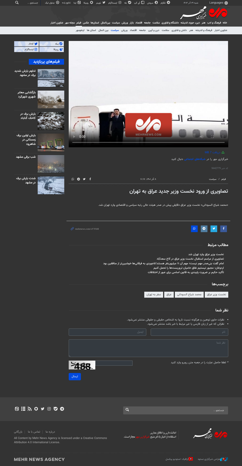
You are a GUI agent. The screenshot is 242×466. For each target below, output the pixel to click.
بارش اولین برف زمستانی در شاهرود (26, 140)
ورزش (125, 23)
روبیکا (89, 3)
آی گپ (139, 3)
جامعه (147, 23)
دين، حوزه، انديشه (190, 23)
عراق (168, 294)
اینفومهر (80, 30)
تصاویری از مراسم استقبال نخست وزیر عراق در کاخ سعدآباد (190, 259)
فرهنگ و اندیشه (203, 30)
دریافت (215, 152)
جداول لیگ (52, 3)
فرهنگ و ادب (214, 23)
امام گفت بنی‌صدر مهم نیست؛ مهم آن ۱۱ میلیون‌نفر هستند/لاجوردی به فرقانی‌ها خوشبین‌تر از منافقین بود (163, 263)
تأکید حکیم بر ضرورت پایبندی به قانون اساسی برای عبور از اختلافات (186, 272)
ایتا (77, 3)
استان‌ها (95, 23)
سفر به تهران (153, 294)
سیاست (116, 23)
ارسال (75, 376)
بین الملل (103, 30)
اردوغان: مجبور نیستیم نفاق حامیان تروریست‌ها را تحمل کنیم (188, 268)
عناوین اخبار (221, 30)
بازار (132, 23)
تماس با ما (34, 432)
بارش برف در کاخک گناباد (28, 116)
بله (128, 3)
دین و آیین (153, 30)
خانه (225, 23)
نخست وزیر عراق (216, 294)
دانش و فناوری (179, 30)
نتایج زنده (66, 2)
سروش (152, 3)
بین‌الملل (105, 23)
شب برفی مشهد (26, 157)
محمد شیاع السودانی (189, 294)
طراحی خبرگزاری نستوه (213, 459)
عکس (86, 23)
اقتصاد (138, 23)
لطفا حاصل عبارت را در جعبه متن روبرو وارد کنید (199, 363)
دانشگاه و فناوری (170, 23)
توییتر (101, 3)
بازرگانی (18, 432)
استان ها (91, 30)
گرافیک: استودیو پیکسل (179, 459)
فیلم (78, 23)
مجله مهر (70, 23)
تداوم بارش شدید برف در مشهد (25, 73)
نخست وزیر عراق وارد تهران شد (206, 254)
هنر (203, 23)
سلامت (156, 23)
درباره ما (50, 432)
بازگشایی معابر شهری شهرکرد (27, 94)
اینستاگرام (115, 3)
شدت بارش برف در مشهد (26, 180)
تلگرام (166, 3)
